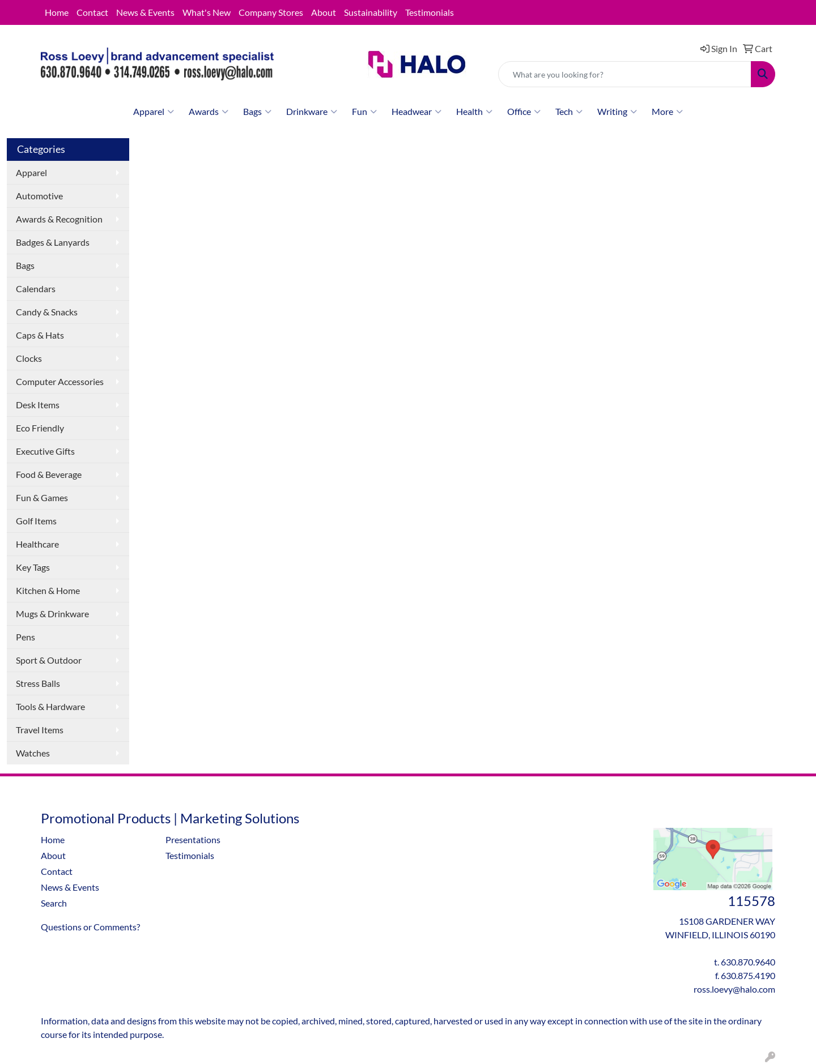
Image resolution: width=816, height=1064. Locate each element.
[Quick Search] (624, 74)
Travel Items (39, 729)
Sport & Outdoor (49, 660)
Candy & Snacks (47, 311)
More (667, 111)
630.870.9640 (748, 961)
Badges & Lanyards (53, 242)
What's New (206, 12)
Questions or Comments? (90, 926)
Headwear (416, 111)
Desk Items (38, 404)
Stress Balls (38, 683)
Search (54, 903)
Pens (25, 636)
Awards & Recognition (59, 218)
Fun (364, 111)
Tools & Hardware (50, 706)
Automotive (39, 195)
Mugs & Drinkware (52, 613)
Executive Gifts (45, 451)
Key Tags (33, 567)
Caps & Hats (40, 335)
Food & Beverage (49, 474)
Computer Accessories (60, 381)
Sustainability (370, 12)
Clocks (29, 358)
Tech (569, 111)
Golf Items (36, 520)
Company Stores (271, 12)
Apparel (153, 111)
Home (57, 12)
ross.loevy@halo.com (734, 989)
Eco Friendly (40, 427)
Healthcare (37, 544)
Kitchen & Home (48, 590)
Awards (208, 111)
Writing (617, 111)
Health (474, 111)
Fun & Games (42, 497)
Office (524, 111)
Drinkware (311, 111)
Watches (33, 752)
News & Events (145, 12)
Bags (257, 111)
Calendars (36, 288)
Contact (92, 12)
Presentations (192, 839)
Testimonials (429, 12)
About (323, 12)
